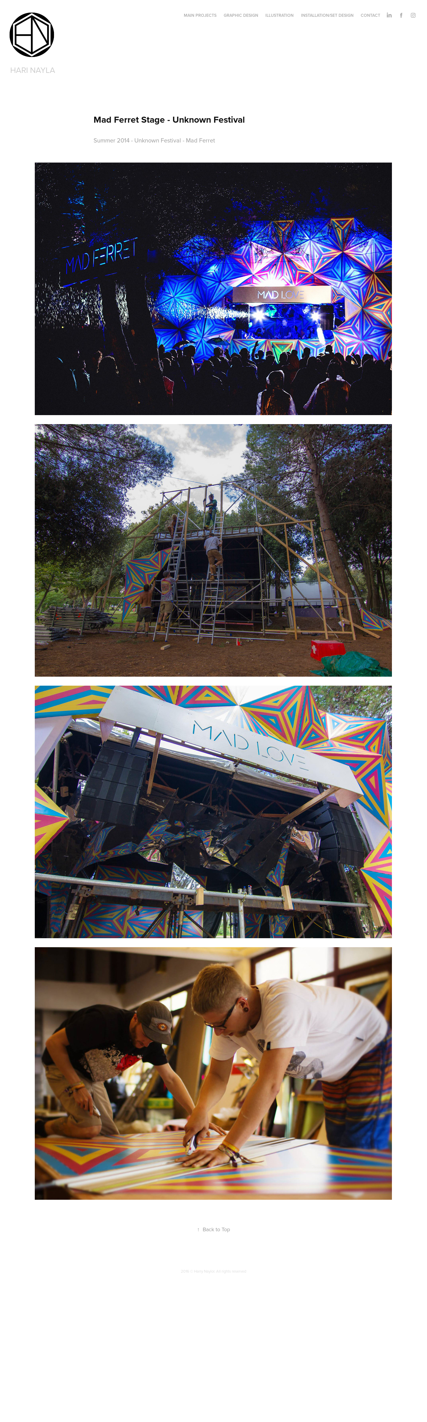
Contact (370, 15)
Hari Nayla (32, 70)
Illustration (279, 15)
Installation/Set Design (327, 15)
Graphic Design (241, 15)
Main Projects (200, 15)
